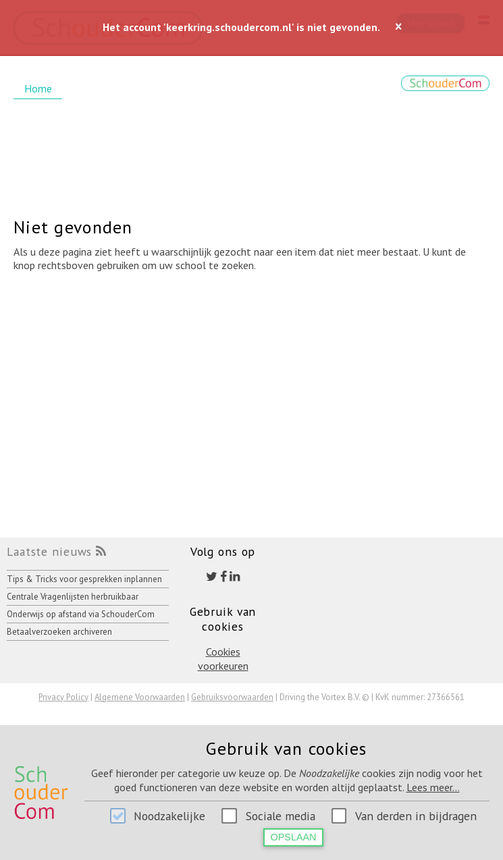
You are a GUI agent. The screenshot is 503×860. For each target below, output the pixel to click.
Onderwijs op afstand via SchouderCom (81, 614)
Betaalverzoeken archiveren (59, 631)
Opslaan (294, 837)
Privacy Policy (63, 697)
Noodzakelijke (169, 816)
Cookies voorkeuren (223, 658)
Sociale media (280, 816)
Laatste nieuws (49, 551)
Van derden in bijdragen (416, 816)
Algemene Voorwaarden (140, 697)
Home (38, 88)
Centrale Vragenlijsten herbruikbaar (72, 596)
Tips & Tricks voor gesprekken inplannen (84, 579)
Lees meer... (433, 787)
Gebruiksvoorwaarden (232, 697)
